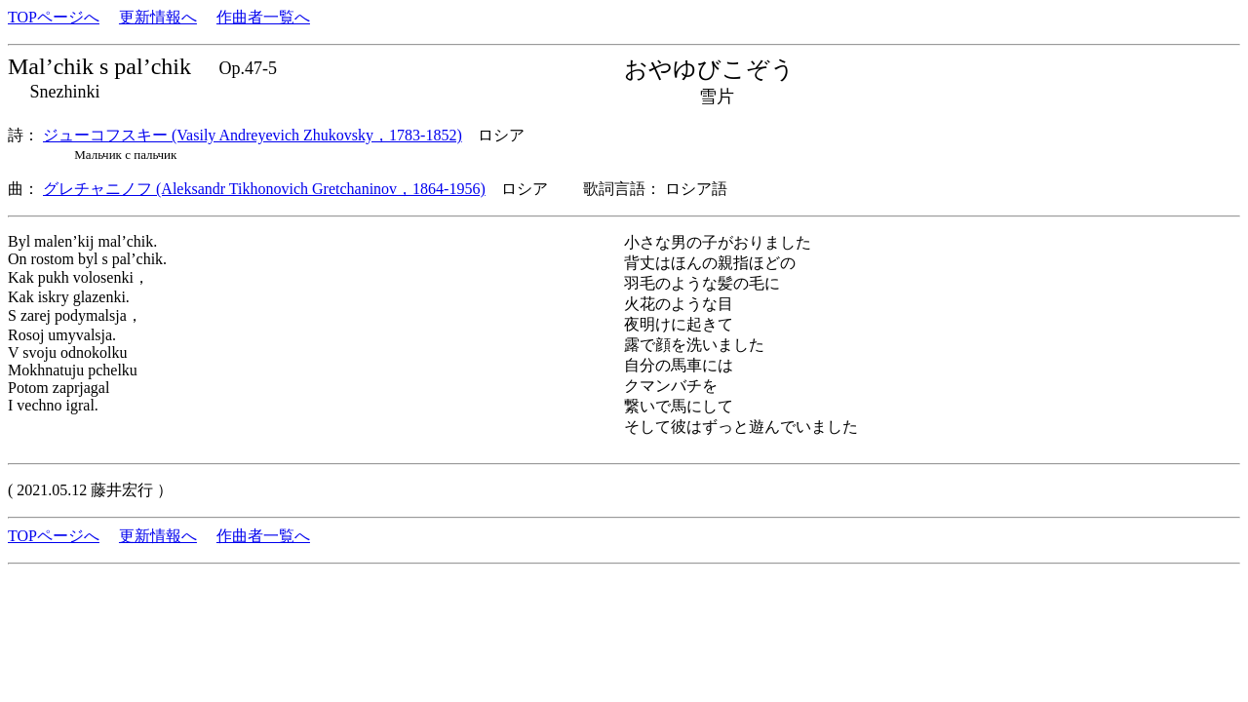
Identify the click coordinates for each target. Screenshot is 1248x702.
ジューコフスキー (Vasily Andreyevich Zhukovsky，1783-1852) (252, 135)
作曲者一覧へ (263, 17)
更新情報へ (158, 17)
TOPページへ (53, 17)
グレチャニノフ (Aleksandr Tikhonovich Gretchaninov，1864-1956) (264, 188)
